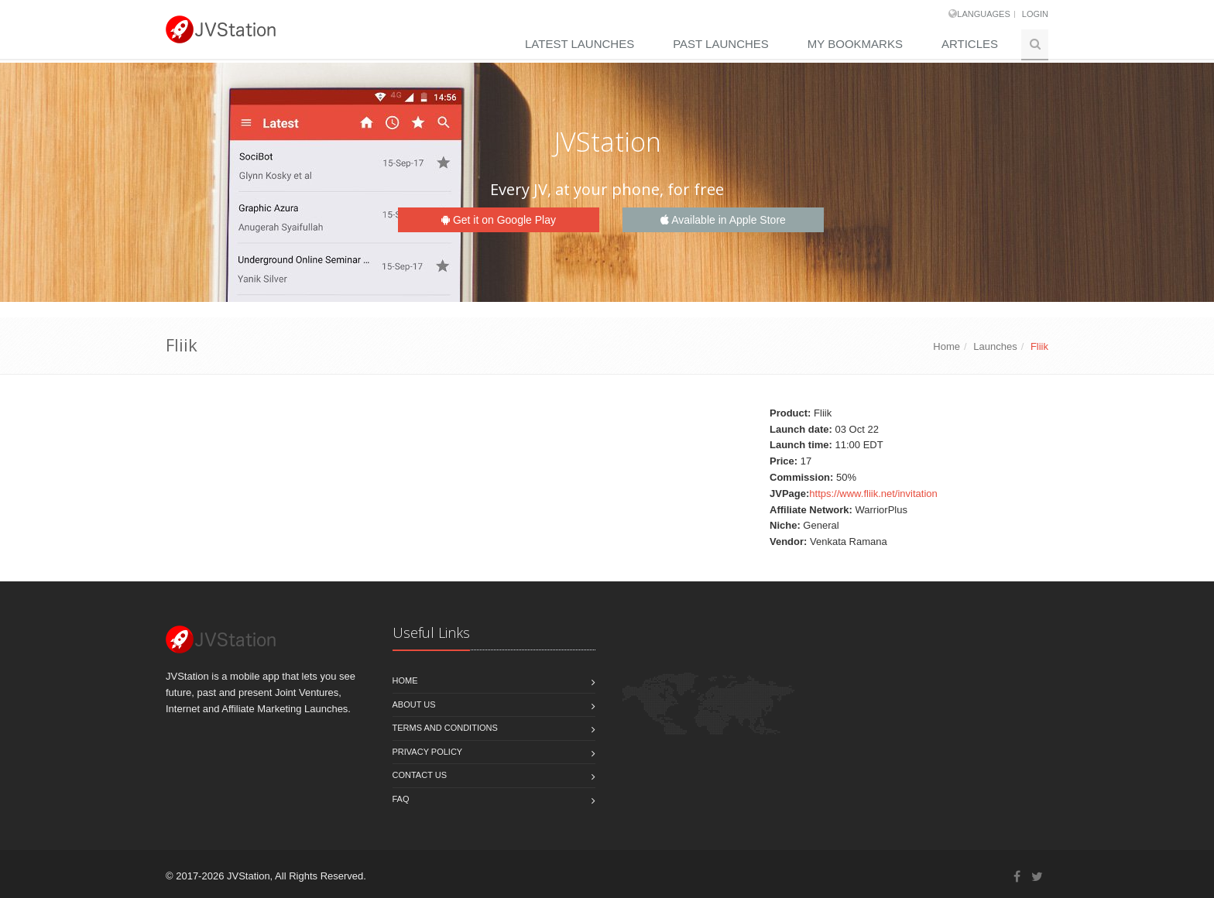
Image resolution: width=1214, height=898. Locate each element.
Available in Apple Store (723, 220)
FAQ (401, 799)
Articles (969, 43)
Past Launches (721, 43)
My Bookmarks (855, 43)
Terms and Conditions (445, 727)
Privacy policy (428, 751)
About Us (414, 704)
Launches (995, 346)
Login (1035, 14)
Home (946, 346)
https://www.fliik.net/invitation (873, 493)
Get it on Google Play (498, 220)
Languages (983, 14)
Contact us (420, 775)
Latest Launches (579, 43)
